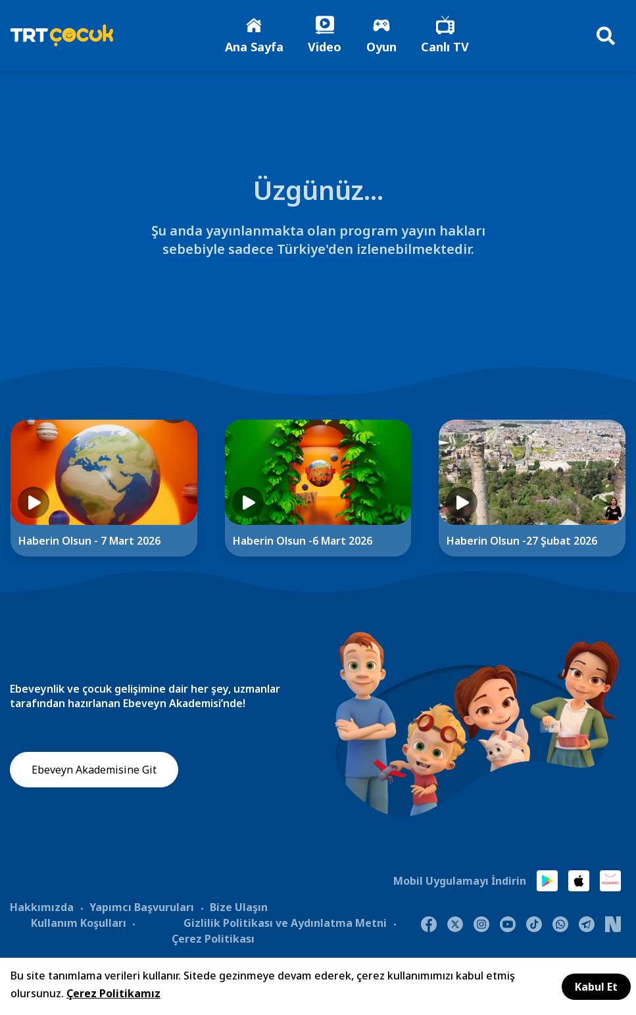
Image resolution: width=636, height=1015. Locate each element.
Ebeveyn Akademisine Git (94, 771)
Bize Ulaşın (239, 908)
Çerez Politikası (213, 939)
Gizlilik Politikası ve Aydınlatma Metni (285, 923)
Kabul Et (596, 986)
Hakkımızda (42, 908)
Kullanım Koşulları (78, 923)
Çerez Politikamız (113, 993)
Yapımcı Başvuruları (141, 908)
